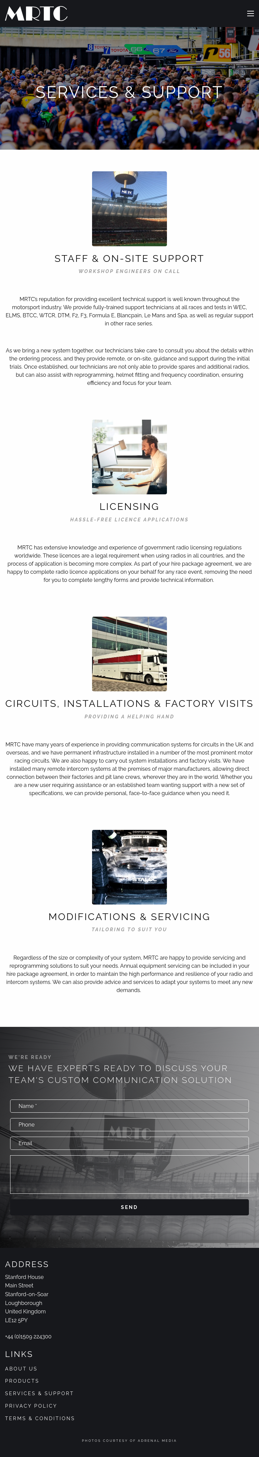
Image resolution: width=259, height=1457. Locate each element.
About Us (21, 1369)
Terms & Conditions (40, 1418)
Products (22, 1381)
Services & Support (39, 1393)
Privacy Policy (31, 1406)
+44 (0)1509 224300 (28, 1336)
